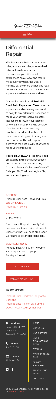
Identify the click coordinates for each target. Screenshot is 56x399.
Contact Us (13, 360)
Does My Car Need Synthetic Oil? (24, 307)
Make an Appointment (22, 279)
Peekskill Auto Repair (28, 10)
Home (36, 323)
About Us (38, 328)
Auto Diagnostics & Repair (40, 341)
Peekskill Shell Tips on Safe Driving (25, 303)
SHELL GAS (38, 378)
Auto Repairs (40, 333)
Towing (37, 349)
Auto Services (22, 266)
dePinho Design (16, 391)
